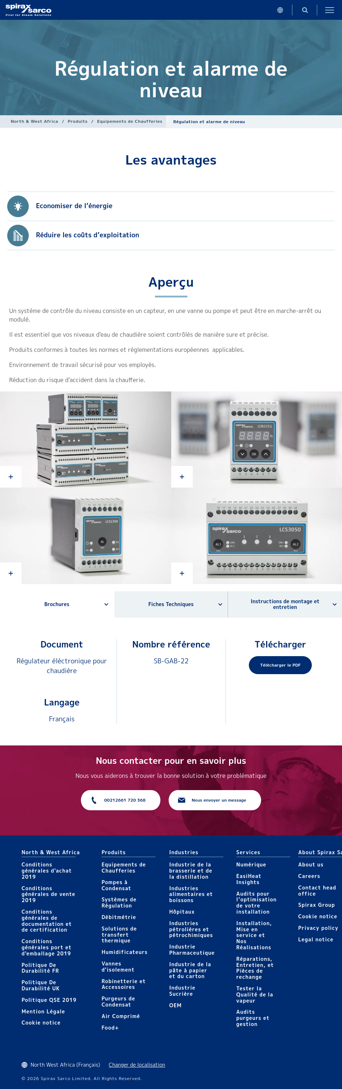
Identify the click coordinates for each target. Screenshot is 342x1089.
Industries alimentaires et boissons (191, 894)
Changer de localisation (137, 1064)
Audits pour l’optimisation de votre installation (256, 902)
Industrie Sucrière (182, 990)
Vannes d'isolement (117, 966)
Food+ (110, 1027)
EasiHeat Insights (248, 879)
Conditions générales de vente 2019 (49, 894)
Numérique (251, 864)
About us (310, 864)
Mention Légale (43, 1011)
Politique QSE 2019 (49, 999)
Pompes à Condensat (116, 885)
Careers (309, 876)
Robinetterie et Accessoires (123, 984)
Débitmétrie (118, 917)
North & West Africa (34, 121)
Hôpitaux (182, 911)
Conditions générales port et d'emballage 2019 (47, 947)
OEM (175, 1005)
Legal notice (315, 939)
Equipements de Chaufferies (130, 121)
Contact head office (317, 890)
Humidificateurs (124, 952)
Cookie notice (41, 1022)
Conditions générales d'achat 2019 (47, 870)
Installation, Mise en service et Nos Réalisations (254, 935)
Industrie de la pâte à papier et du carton (190, 970)
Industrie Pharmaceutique (192, 949)
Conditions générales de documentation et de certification (47, 920)
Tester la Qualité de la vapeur (254, 994)
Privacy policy (318, 927)
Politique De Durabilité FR (40, 968)
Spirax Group (316, 904)
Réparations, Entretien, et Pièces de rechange (255, 967)
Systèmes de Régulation (118, 902)
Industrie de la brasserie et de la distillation (191, 870)
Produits (78, 121)
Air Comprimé (120, 1016)
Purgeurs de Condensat (118, 1001)
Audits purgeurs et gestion (252, 1017)
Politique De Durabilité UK (41, 985)
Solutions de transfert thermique (119, 934)
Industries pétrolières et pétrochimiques (191, 929)
